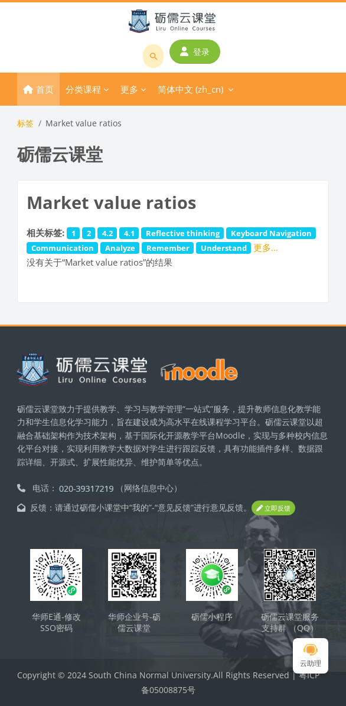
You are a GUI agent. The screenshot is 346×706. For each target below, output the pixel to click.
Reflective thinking (183, 233)
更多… (265, 247)
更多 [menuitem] (129, 89)
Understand (224, 248)
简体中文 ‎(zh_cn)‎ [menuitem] (190, 89)
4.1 (129, 233)
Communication (62, 248)
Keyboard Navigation (271, 233)
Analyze (120, 248)
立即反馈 (273, 508)
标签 (25, 123)
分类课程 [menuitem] (83, 89)
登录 (195, 51)
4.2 (107, 233)
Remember (168, 248)
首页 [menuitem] (45, 89)
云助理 (310, 656)
